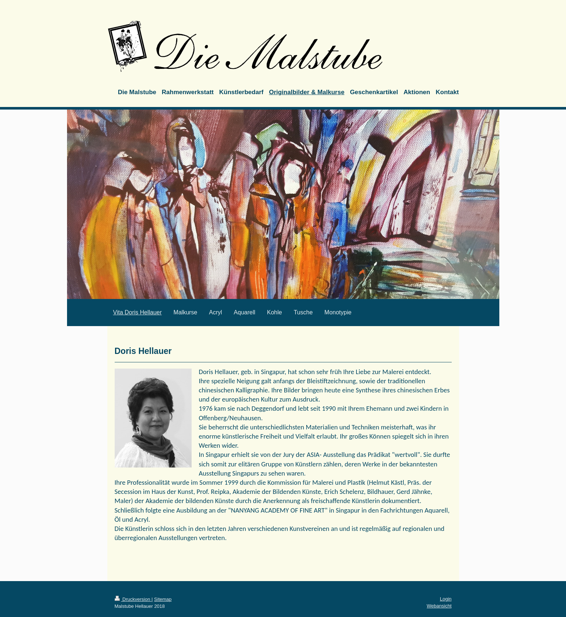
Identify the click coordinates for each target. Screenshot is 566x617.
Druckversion (133, 599)
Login (446, 599)
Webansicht (439, 606)
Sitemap (163, 599)
